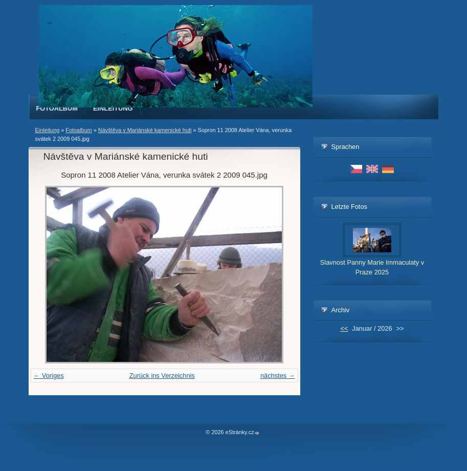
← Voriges (49, 375)
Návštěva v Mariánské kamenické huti (145, 130)
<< (344, 328)
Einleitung (113, 108)
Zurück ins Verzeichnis (162, 375)
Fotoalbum (57, 108)
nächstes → (277, 375)
